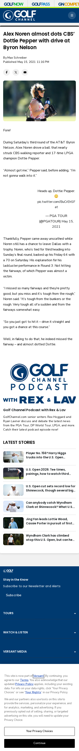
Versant (38, 676)
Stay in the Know (15, 580)
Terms (24, 680)
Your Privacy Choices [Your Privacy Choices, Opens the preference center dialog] (39, 731)
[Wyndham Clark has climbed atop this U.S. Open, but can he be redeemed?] (13, 539)
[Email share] (24, 72)
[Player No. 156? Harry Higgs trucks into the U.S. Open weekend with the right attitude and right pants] (13, 457)
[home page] (19, 15)
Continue (39, 743)
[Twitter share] (15, 72)
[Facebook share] (6, 72)
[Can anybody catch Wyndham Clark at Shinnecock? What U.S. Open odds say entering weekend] (13, 506)
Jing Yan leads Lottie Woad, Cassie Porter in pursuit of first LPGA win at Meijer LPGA (49, 521)
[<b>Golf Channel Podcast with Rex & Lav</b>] (39, 383)
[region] (39, 707)
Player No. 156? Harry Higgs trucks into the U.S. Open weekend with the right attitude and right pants (50, 455)
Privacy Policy (24, 684)
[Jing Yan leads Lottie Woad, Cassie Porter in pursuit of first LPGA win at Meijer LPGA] (13, 523)
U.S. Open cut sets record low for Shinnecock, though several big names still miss (50, 488)
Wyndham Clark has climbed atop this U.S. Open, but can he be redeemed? (49, 538)
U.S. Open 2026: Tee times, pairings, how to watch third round (47, 472)
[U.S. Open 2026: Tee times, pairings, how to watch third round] (13, 473)
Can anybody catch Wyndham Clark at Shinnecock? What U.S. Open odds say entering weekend (49, 505)
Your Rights (33, 692)
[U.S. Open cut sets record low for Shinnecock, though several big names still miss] (13, 490)
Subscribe (13, 595)
